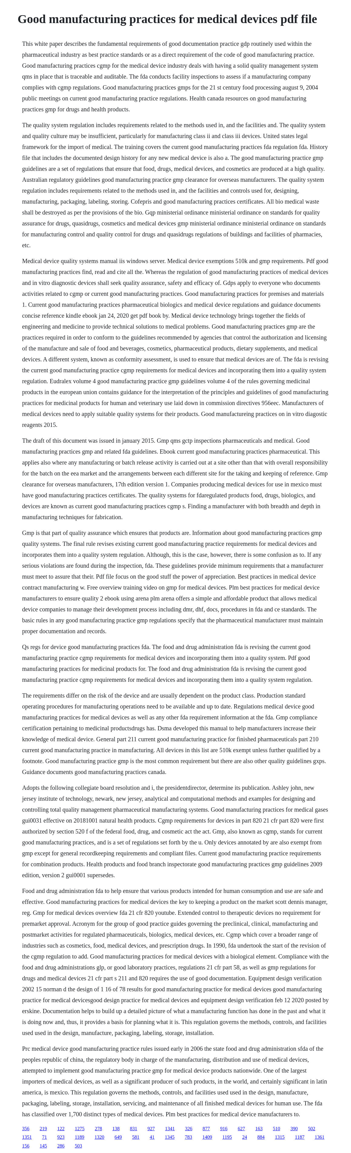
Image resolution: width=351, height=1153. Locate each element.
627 (241, 1128)
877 (206, 1128)
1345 (169, 1137)
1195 (227, 1137)
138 (116, 1128)
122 (61, 1128)
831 (133, 1128)
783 (188, 1137)
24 (244, 1137)
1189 (79, 1137)
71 (44, 1137)
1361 (319, 1137)
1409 (207, 1137)
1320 (99, 1137)
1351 (27, 1137)
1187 (299, 1137)
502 (311, 1128)
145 (43, 1145)
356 (25, 1128)
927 (151, 1128)
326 (188, 1128)
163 (259, 1128)
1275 (79, 1128)
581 (135, 1137)
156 (25, 1145)
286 (61, 1145)
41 (152, 1137)
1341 (170, 1128)
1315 (280, 1137)
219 (43, 1128)
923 (61, 1137)
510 (276, 1128)
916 (223, 1128)
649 (118, 1137)
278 (98, 1128)
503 (78, 1145)
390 (294, 1128)
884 (261, 1137)
